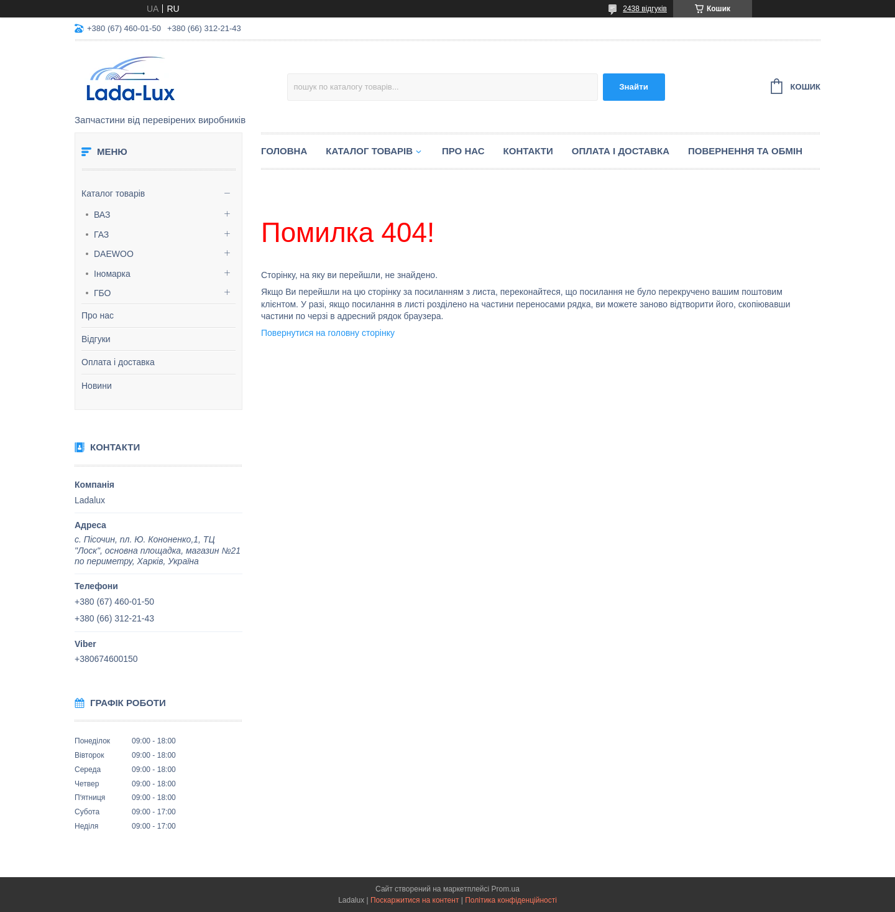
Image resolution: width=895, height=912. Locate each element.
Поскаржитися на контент (414, 900)
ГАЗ (101, 235)
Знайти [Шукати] (633, 86)
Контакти (528, 151)
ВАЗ (102, 215)
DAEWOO (114, 254)
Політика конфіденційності (511, 900)
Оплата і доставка (118, 362)
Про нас (97, 315)
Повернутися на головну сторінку (328, 333)
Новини (96, 386)
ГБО (102, 293)
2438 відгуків (645, 8)
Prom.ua (506, 889)
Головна (284, 151)
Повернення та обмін (745, 151)
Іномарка (112, 274)
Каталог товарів (113, 193)
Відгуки (96, 339)
